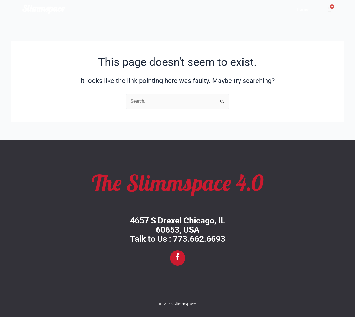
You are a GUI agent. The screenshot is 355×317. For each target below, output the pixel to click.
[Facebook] (177, 258)
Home (302, 9)
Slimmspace (43, 8)
